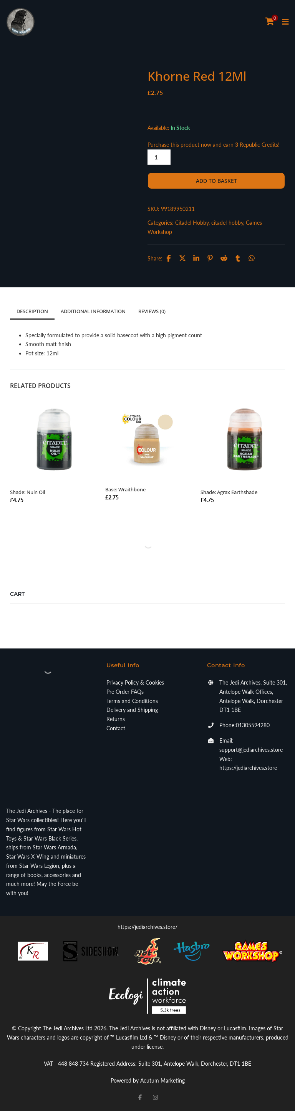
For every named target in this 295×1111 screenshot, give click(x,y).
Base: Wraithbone (125, 489)
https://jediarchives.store (248, 767)
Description (32, 311)
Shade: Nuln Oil (27, 492)
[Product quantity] (159, 157)
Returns (115, 719)
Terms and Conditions (132, 701)
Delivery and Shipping (132, 709)
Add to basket (216, 180)
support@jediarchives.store (251, 749)
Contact (115, 728)
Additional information (93, 311)
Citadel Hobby (192, 222)
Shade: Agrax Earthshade (229, 492)
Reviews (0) (152, 311)
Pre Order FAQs (125, 691)
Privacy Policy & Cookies (135, 682)
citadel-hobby (227, 222)
